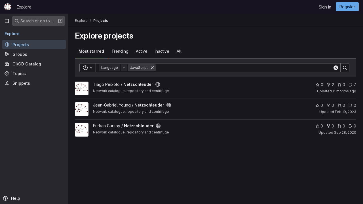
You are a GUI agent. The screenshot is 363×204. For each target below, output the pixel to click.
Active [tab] (141, 51)
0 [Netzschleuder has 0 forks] (330, 105)
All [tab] (179, 51)
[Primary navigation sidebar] (6, 21)
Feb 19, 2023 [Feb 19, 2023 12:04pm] (345, 112)
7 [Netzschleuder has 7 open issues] (352, 84)
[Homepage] (7, 6)
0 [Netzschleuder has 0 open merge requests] (341, 84)
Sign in (325, 7)
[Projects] (34, 44)
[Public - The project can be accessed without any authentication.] (157, 84)
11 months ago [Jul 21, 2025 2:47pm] (344, 91)
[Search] (244, 67)
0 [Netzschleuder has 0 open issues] (352, 105)
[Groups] (34, 54)
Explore (24, 7)
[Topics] (34, 73)
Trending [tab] (119, 51)
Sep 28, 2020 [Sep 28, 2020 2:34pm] (345, 132)
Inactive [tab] (162, 51)
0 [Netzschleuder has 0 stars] (319, 84)
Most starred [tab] (91, 51)
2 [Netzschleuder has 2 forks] (330, 84)
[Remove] (152, 67)
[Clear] (335, 67)
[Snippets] (34, 83)
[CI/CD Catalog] (34, 63)
